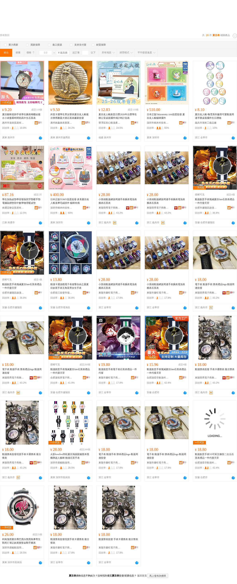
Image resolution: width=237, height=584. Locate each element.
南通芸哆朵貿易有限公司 (13, 207)
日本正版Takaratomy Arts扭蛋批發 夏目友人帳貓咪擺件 (166, 116)
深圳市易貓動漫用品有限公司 (61, 462)
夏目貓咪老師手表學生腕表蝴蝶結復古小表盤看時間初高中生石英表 (21, 116)
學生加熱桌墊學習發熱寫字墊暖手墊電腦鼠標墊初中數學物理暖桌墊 (21, 201)
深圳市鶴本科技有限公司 (158, 122)
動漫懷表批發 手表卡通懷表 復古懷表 (214, 369)
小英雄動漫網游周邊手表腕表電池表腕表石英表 (118, 201)
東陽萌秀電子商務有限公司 (109, 207)
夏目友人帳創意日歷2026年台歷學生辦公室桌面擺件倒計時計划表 (118, 116)
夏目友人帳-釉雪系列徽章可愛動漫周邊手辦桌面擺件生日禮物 (214, 116)
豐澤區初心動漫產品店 (109, 122)
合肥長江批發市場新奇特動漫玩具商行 (61, 292)
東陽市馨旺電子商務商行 (109, 292)
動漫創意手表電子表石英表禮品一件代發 (118, 371)
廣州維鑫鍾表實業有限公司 (61, 122)
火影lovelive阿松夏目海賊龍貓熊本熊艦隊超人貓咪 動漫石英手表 (69, 456)
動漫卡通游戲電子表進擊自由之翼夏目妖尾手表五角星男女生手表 (69, 286)
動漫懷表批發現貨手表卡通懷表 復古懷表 (21, 456)
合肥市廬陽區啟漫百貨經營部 (206, 207)
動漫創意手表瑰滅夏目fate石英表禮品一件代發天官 (214, 201)
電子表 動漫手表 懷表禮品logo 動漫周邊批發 (214, 286)
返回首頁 (142, 575)
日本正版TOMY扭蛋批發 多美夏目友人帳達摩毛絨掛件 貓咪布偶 (69, 201)
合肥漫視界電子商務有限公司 (61, 377)
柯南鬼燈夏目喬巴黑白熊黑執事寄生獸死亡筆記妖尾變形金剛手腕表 (21, 541)
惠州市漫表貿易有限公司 (13, 122)
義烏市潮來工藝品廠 (205, 122)
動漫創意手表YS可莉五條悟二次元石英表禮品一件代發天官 (214, 456)
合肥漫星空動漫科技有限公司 (158, 377)
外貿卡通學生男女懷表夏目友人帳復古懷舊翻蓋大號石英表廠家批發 (69, 116)
